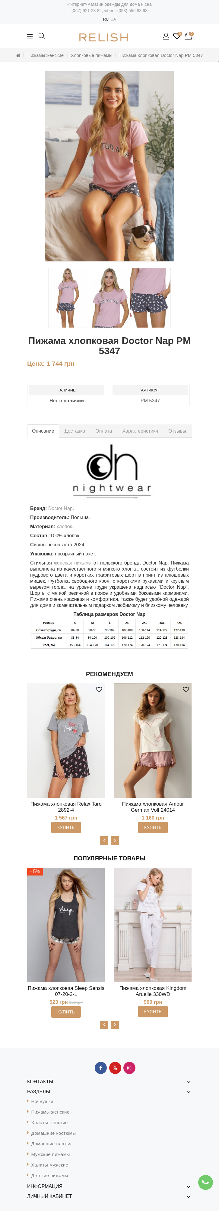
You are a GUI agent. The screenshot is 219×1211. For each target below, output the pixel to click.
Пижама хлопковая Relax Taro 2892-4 (66, 807)
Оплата (103, 431)
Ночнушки (42, 1101)
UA (113, 19)
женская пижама (72, 562)
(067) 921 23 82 (86, 10)
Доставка (75, 431)
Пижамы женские (45, 55)
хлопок (64, 526)
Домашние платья (51, 1143)
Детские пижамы (49, 1175)
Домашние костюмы (53, 1133)
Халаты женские (49, 1122)
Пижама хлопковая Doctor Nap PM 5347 (161, 55)
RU (106, 19)
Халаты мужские (49, 1164)
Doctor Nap (60, 508)
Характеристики (140, 431)
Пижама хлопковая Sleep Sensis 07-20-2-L (66, 991)
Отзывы (177, 431)
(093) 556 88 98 (132, 10)
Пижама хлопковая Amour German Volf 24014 (153, 807)
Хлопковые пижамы (92, 55)
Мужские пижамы (50, 1154)
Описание (43, 431)
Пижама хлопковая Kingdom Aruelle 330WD (152, 991)
